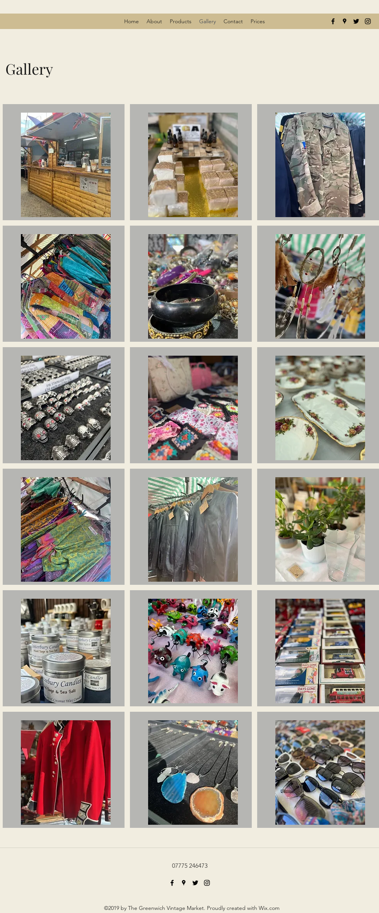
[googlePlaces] (344, 21)
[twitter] (356, 21)
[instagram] (368, 21)
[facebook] (333, 21)
